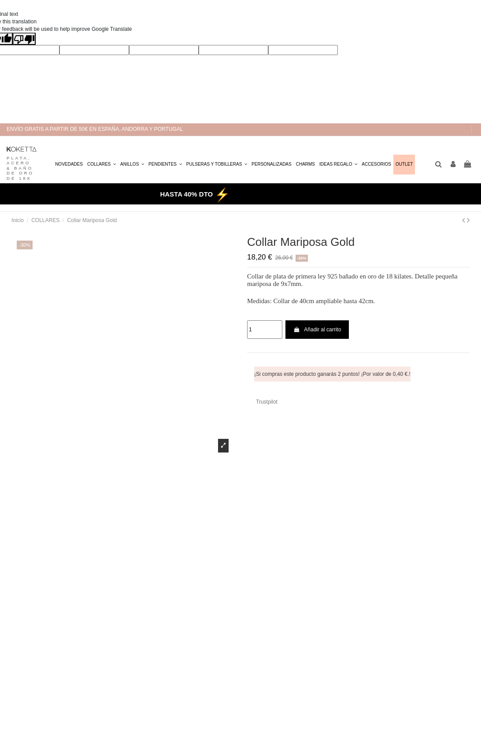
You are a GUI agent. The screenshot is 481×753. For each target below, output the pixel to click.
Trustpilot (267, 402)
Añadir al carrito (317, 329)
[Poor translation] (24, 39)
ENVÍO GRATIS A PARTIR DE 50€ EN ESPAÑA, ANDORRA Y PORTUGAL (95, 129)
